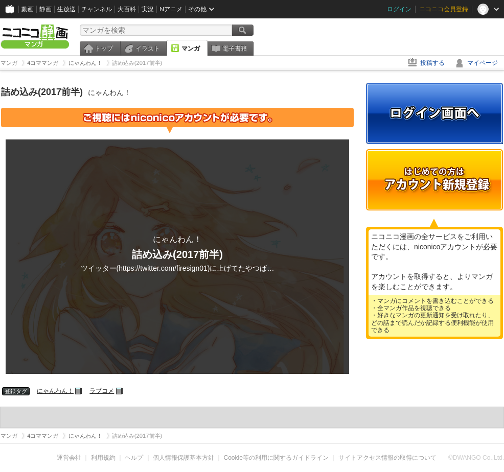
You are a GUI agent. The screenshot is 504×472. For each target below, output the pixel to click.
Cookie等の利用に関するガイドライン (276, 457)
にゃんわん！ (55, 390)
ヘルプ (134, 457)
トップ (104, 48)
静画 (45, 9)
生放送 (66, 9)
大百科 (127, 9)
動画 (27, 9)
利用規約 (103, 457)
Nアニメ (170, 9)
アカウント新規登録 (434, 179)
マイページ (482, 62)
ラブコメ (101, 390)
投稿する (432, 62)
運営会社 (69, 457)
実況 (148, 9)
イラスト (147, 48)
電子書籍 (234, 48)
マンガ (190, 48)
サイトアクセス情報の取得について (387, 457)
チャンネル (96, 9)
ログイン (399, 9)
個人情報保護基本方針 (183, 457)
